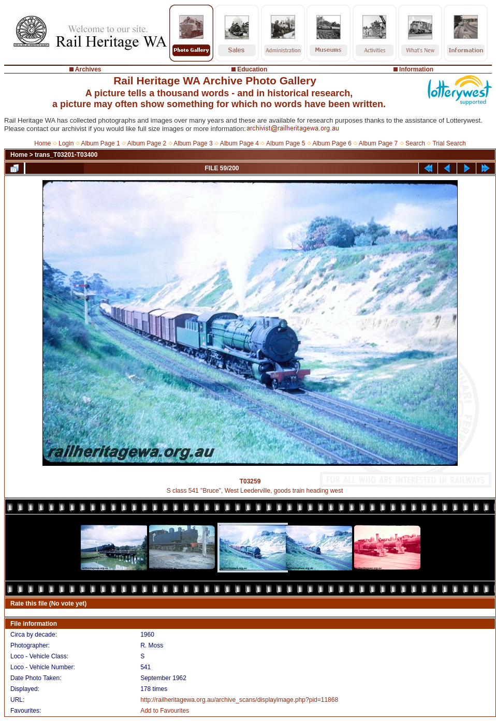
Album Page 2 (146, 143)
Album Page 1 (100, 143)
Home (42, 143)
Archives (88, 69)
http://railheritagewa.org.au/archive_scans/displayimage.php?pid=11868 (239, 699)
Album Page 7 (378, 143)
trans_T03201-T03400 (66, 154)
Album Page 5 (285, 143)
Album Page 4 (239, 143)
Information (416, 69)
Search (415, 143)
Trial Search (448, 143)
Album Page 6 (331, 143)
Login (66, 143)
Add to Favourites (164, 710)
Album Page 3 (192, 143)
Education (252, 69)
